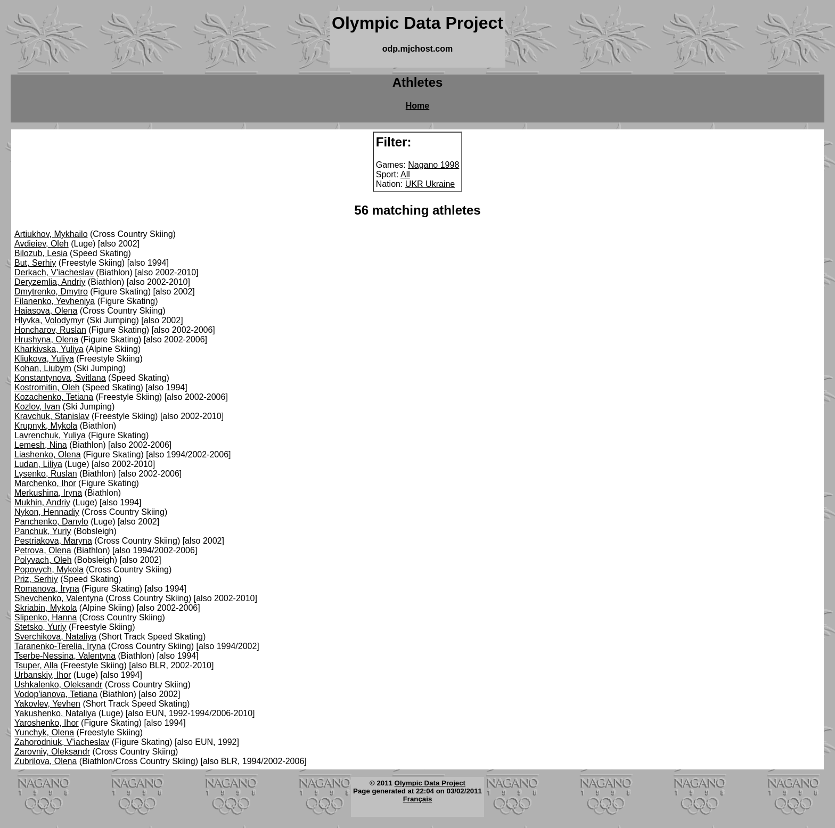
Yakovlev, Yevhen (47, 703)
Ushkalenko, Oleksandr (58, 684)
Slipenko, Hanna (45, 617)
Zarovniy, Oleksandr (52, 751)
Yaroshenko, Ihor (46, 722)
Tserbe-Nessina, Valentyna (65, 655)
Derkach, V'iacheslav (54, 272)
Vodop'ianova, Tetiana (55, 694)
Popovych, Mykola (49, 569)
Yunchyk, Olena (44, 732)
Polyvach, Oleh (43, 559)
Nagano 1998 (433, 164)
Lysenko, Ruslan (45, 473)
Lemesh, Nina (40, 444)
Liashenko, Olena (47, 454)
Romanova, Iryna (46, 588)
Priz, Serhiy (36, 579)
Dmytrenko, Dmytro (51, 291)
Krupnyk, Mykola (45, 425)
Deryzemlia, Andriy (49, 281)
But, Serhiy (35, 262)
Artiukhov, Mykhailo (51, 234)
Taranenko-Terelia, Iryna (60, 646)
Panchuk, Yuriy (42, 531)
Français (417, 799)
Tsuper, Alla (36, 665)
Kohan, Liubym (42, 368)
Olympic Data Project (430, 783)
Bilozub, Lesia (41, 253)
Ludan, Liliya (38, 464)
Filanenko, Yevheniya (54, 301)
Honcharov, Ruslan (50, 329)
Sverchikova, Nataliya (55, 636)
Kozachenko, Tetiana (53, 396)
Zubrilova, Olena (45, 761)
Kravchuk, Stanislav (51, 416)
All (405, 174)
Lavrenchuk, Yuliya (50, 435)
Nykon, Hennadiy (46, 512)
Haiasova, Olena (45, 310)
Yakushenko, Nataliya (55, 713)
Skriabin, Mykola (45, 607)
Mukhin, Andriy (42, 502)
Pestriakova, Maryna (53, 540)
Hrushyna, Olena (46, 339)
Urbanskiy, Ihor (42, 674)
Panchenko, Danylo (51, 521)
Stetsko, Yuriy (40, 627)
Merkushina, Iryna (48, 492)
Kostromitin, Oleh (47, 387)
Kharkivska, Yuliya (49, 349)
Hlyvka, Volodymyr (49, 320)
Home (417, 105)
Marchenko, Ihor (45, 483)
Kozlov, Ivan (37, 406)
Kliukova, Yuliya (44, 358)
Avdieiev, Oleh (41, 243)
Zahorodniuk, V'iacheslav (61, 742)
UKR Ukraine (430, 183)
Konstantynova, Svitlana (60, 377)
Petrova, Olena (42, 550)
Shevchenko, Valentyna (58, 598)
